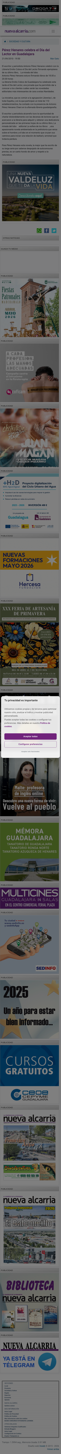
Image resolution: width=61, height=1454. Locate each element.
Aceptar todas (30, 736)
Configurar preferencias (30, 744)
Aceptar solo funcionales (30, 751)
